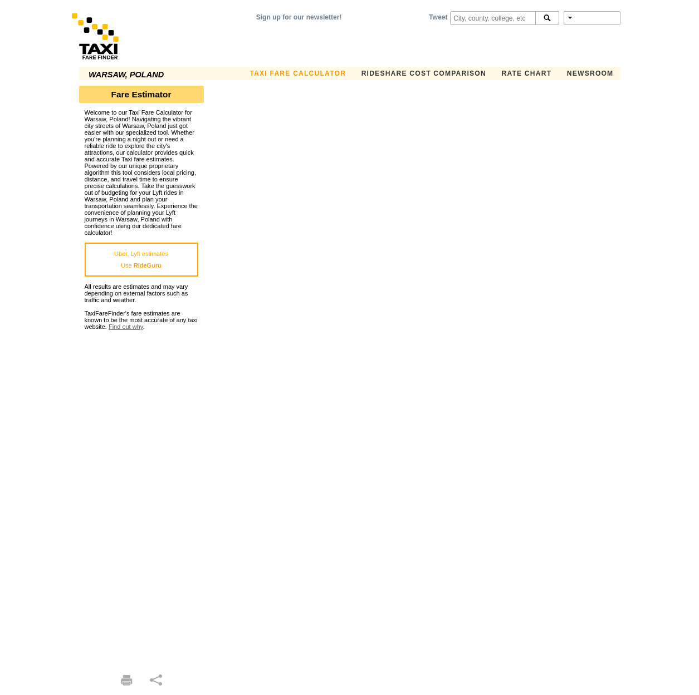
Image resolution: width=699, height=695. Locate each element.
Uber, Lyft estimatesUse (141, 259)
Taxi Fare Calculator (298, 73)
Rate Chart (526, 73)
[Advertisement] (141, 497)
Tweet (438, 17)
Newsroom (590, 73)
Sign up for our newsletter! (299, 17)
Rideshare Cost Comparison (423, 73)
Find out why (126, 326)
